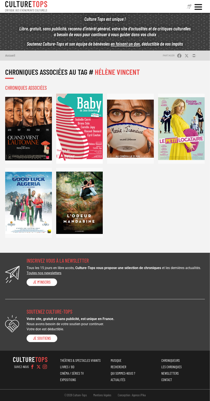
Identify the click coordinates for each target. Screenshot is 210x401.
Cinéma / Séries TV (72, 373)
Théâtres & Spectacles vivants (80, 360)
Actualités (118, 379)
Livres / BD (67, 367)
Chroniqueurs (170, 360)
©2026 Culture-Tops (75, 395)
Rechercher (118, 367)
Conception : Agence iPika (132, 395)
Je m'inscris (42, 282)
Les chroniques (171, 367)
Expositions (68, 379)
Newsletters (170, 373)
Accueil (10, 55)
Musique (116, 360)
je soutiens (42, 338)
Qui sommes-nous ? (123, 373)
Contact (166, 379)
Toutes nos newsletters (44, 273)
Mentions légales (102, 395)
